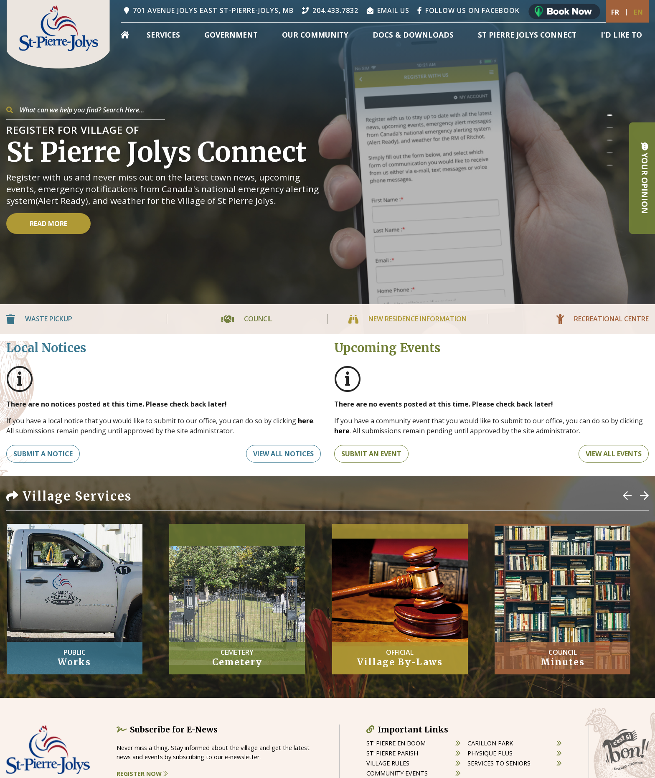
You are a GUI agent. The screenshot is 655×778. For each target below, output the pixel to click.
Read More (48, 223)
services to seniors (499, 763)
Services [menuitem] (163, 35)
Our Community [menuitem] (315, 35)
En (638, 12)
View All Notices (283, 453)
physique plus (490, 753)
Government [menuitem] (231, 35)
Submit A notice (43, 453)
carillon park (490, 743)
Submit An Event (371, 453)
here (305, 420)
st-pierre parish (392, 753)
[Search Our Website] (85, 109)
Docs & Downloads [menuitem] (413, 35)
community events (397, 773)
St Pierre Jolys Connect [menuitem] (527, 35)
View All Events (614, 453)
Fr (615, 12)
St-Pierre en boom (396, 743)
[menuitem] (125, 34)
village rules (387, 763)
